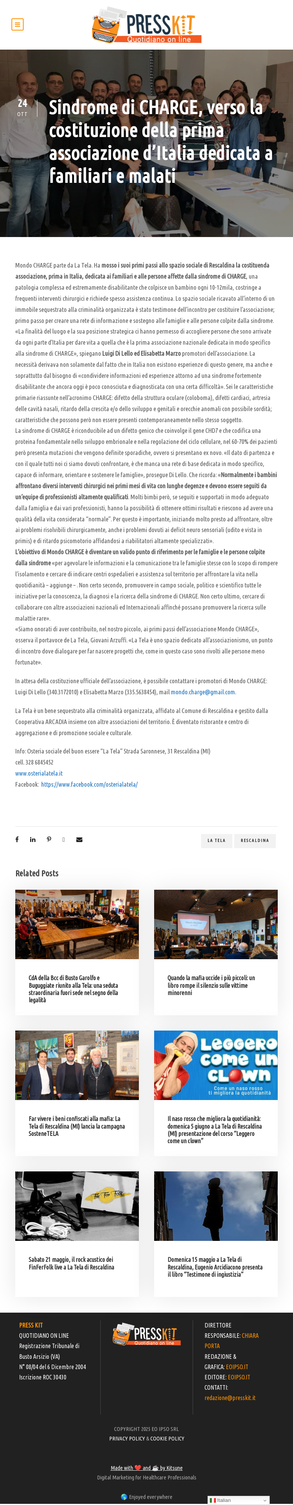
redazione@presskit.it (230, 1398)
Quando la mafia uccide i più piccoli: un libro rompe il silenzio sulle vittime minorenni (211, 986)
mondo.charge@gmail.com (203, 693)
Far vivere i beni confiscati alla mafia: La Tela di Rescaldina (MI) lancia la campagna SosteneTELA (77, 1127)
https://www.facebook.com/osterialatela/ (89, 785)
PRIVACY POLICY (127, 1439)
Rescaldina (255, 841)
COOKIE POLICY (167, 1439)
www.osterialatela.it (39, 774)
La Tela (217, 841)
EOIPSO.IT (237, 1368)
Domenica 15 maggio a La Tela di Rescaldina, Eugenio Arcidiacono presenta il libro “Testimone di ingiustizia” (214, 1268)
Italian (220, 1500)
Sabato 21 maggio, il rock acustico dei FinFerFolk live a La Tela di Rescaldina (71, 1264)
